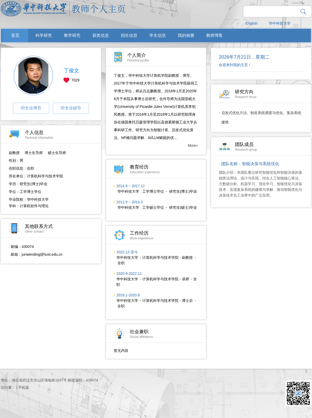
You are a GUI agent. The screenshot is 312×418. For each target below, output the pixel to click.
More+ (193, 145)
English (251, 23)
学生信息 (157, 35)
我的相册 (186, 35)
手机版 (23, 387)
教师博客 (214, 35)
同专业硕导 (71, 108)
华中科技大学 (280, 23)
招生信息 (129, 35)
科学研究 (43, 35)
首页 (15, 35)
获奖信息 (100, 35)
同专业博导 (31, 108)
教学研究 (72, 35)
